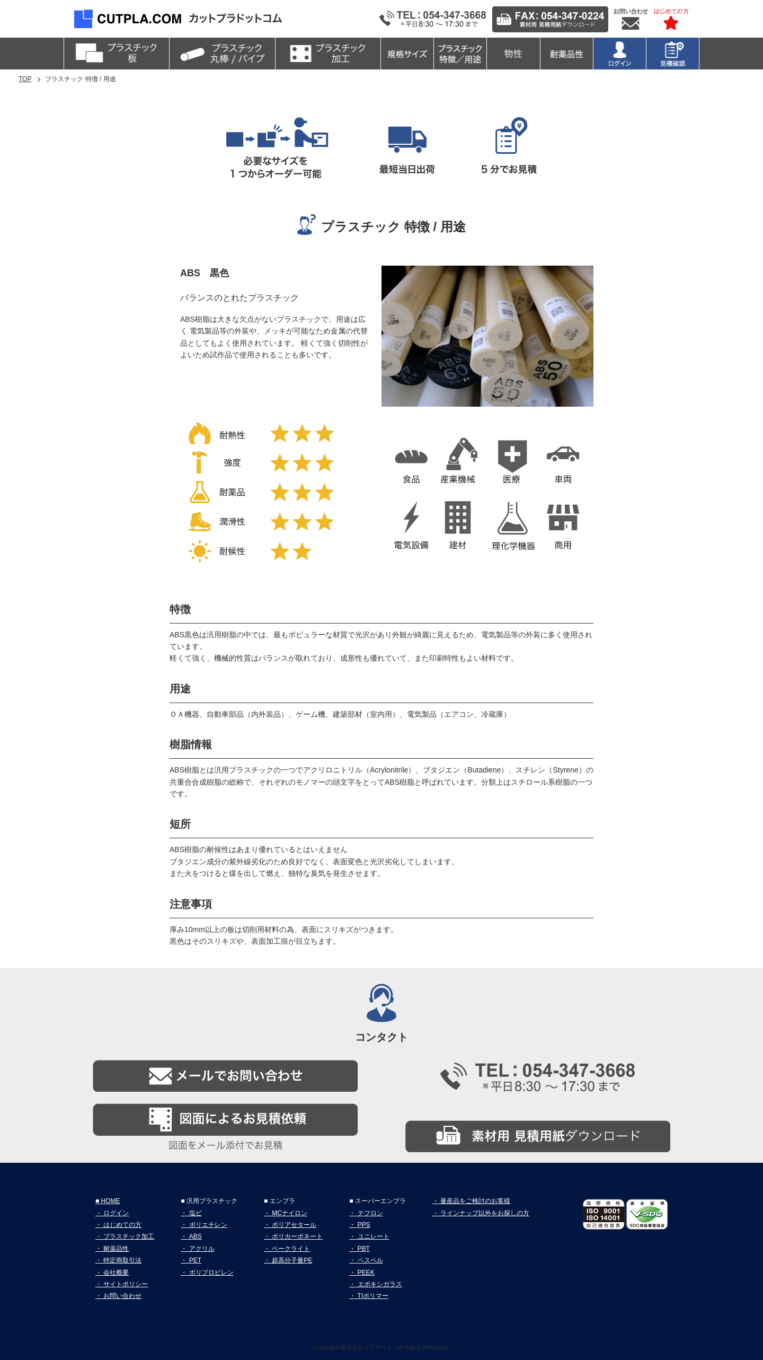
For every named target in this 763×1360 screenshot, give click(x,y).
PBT (363, 1248)
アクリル (200, 1248)
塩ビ (194, 1213)
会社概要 (115, 1272)
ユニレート (372, 1236)
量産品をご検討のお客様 (474, 1201)
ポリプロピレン (210, 1272)
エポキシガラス (379, 1284)
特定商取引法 (121, 1260)
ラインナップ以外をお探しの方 (484, 1213)
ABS (194, 1236)
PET (194, 1260)
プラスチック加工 (128, 1236)
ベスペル (369, 1260)
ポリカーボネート (296, 1236)
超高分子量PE (291, 1260)
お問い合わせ (121, 1296)
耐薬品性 (115, 1248)
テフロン (369, 1213)
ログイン (115, 1213)
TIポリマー (372, 1296)
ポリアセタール (293, 1225)
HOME (109, 1201)
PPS (363, 1225)
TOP (25, 79)
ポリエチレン (207, 1225)
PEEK (365, 1272)
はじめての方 (121, 1225)
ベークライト (290, 1248)
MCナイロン (288, 1213)
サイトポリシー (125, 1284)
